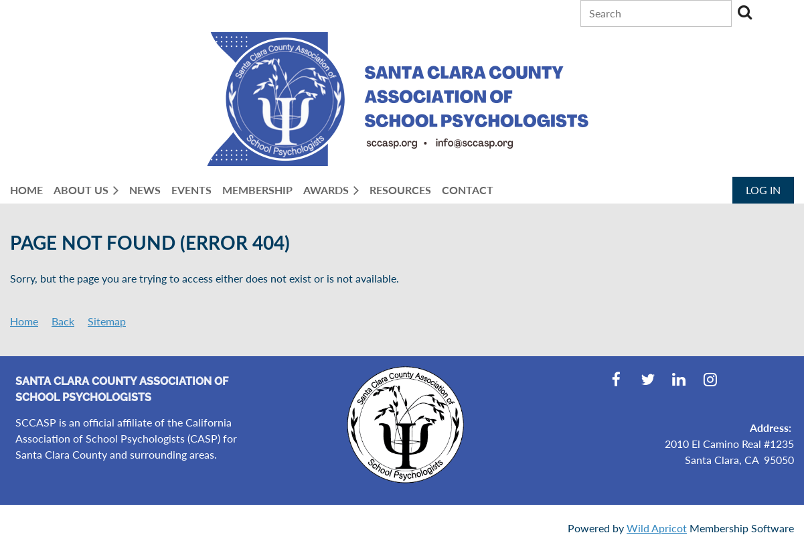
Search (744, 12)
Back (63, 321)
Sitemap (107, 321)
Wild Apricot (657, 528)
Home (24, 321)
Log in (763, 189)
